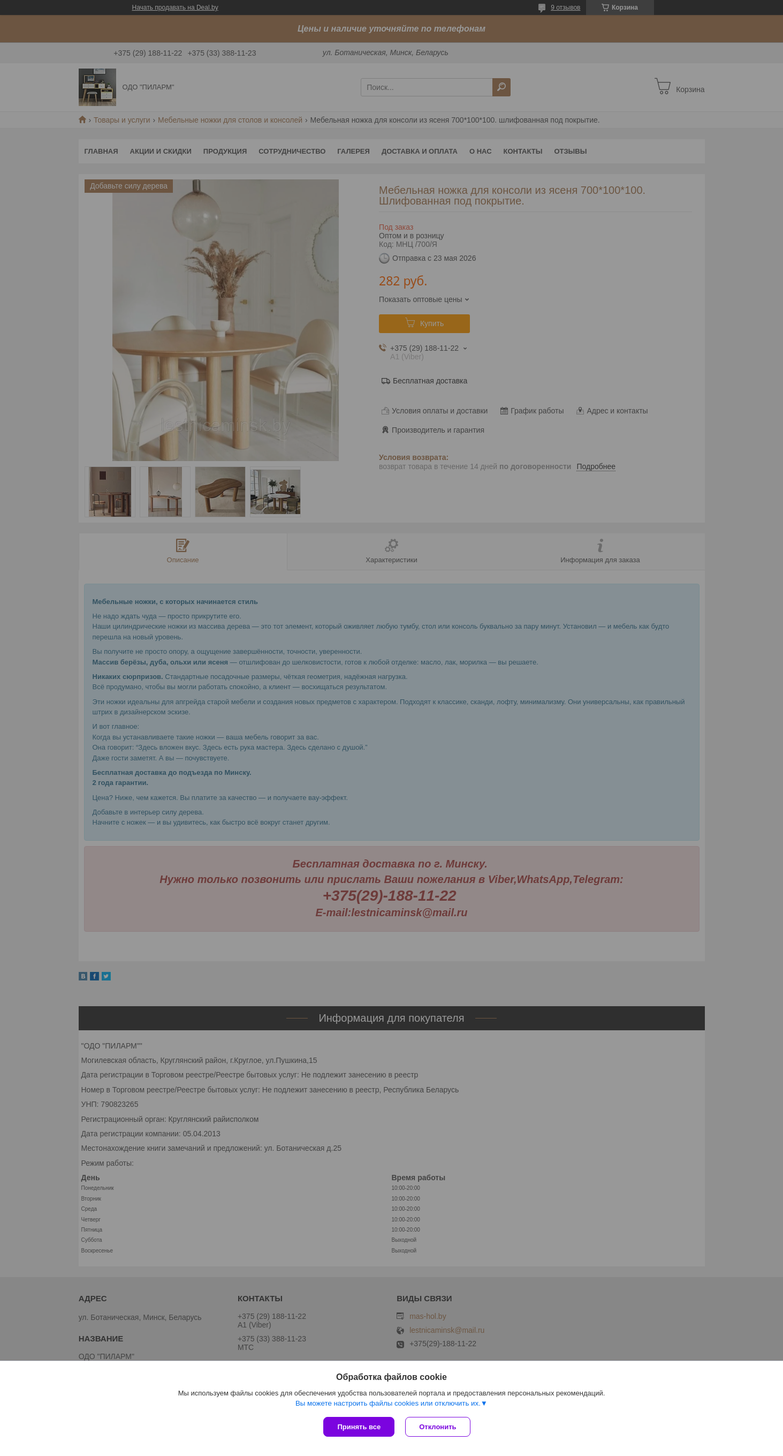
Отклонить (437, 1427)
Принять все (359, 1427)
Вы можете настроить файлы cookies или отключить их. (388, 1403)
